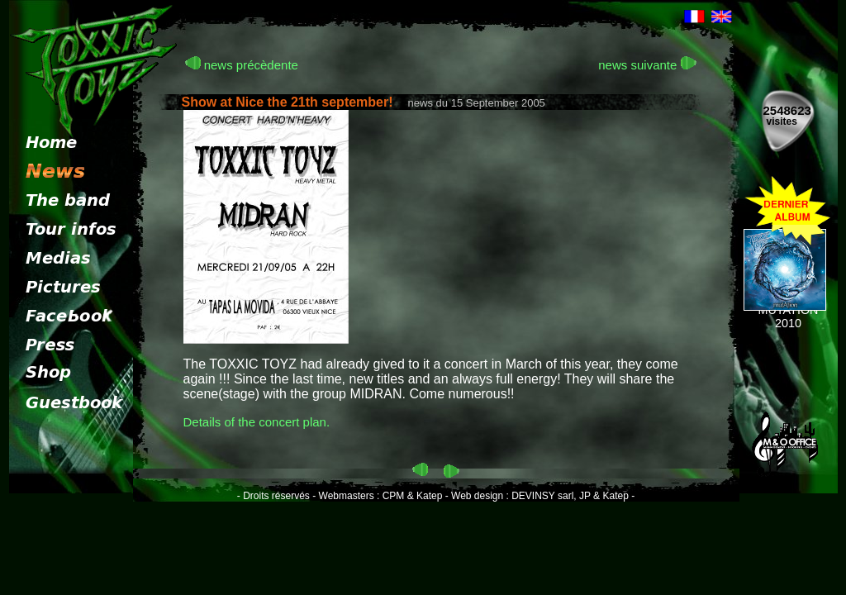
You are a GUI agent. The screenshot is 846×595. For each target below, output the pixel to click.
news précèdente (241, 65)
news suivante (647, 65)
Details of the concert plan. (256, 422)
